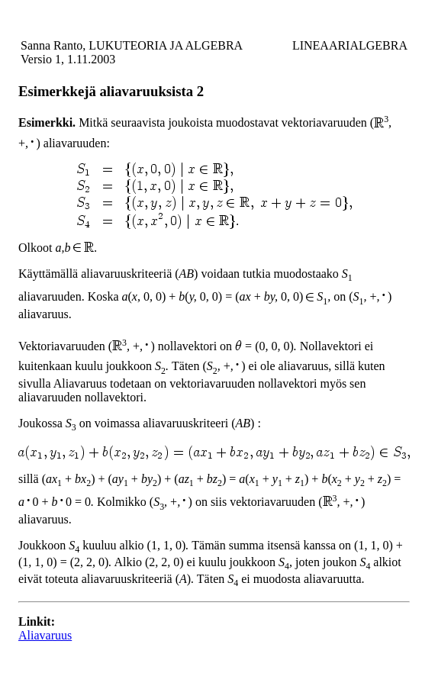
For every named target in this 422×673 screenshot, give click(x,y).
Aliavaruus (45, 635)
